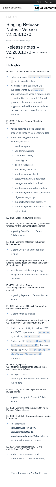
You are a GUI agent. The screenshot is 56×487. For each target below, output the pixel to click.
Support (49, 2)
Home (8, 17)
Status (40, 2)
